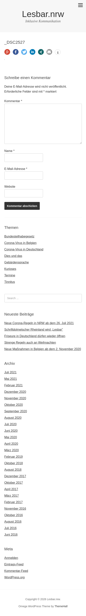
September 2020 (15, 411)
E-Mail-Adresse (15, 168)
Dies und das (13, 256)
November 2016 (15, 508)
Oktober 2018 (13, 463)
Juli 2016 (10, 528)
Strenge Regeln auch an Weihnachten (30, 342)
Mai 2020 (10, 437)
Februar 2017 (13, 502)
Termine (9, 275)
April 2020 (11, 443)
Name (9, 151)
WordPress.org (14, 577)
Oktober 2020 (13, 404)
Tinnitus (9, 281)
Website (9, 186)
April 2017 (11, 489)
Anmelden (11, 557)
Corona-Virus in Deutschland (23, 249)
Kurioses (10, 268)
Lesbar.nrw (43, 14)
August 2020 (13, 417)
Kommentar (13, 101)
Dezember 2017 (15, 476)
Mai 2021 (10, 378)
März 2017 (11, 495)
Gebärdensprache (16, 262)
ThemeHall (60, 606)
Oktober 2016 (13, 515)
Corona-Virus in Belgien (20, 243)
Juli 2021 (10, 372)
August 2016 (13, 521)
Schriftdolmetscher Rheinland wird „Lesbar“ (33, 329)
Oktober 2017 (13, 482)
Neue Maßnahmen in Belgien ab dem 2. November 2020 (42, 349)
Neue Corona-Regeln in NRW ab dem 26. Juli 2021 (39, 323)
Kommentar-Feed (16, 570)
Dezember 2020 (15, 391)
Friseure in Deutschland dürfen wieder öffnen (34, 336)
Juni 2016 (11, 534)
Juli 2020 (10, 424)
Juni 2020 (11, 430)
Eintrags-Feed (14, 564)
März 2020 (11, 450)
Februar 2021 (13, 385)
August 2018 (13, 469)
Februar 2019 (13, 456)
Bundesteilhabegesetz (19, 236)
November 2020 (15, 398)
